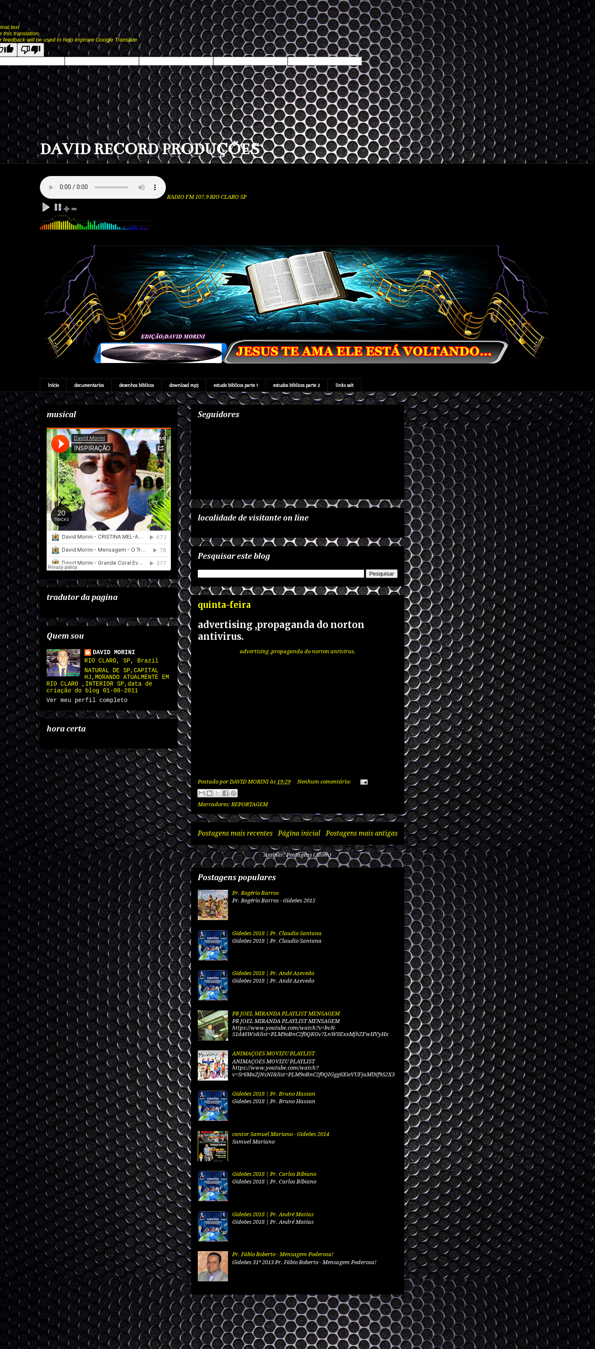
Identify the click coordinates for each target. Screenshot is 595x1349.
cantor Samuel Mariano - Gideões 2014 (280, 1134)
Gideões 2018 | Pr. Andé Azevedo (273, 973)
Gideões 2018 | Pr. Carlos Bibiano (274, 1174)
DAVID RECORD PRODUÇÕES (149, 149)
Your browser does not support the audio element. (103, 187)
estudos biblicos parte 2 (296, 385)
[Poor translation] (30, 50)
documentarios (89, 385)
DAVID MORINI (114, 652)
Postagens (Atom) (308, 855)
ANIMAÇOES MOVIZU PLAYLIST (273, 1053)
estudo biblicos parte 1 (236, 385)
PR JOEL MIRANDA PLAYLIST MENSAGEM (286, 1013)
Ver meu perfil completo (87, 700)
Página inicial (299, 833)
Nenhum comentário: (324, 781)
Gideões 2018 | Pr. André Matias (273, 1214)
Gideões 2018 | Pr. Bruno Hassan (273, 1094)
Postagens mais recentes (235, 833)
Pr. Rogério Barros (255, 893)
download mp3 (183, 385)
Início (53, 385)
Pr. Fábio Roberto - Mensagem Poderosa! (282, 1254)
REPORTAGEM (249, 804)
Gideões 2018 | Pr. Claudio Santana (277, 933)
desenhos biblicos (136, 385)
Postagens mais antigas (362, 833)
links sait (345, 385)
